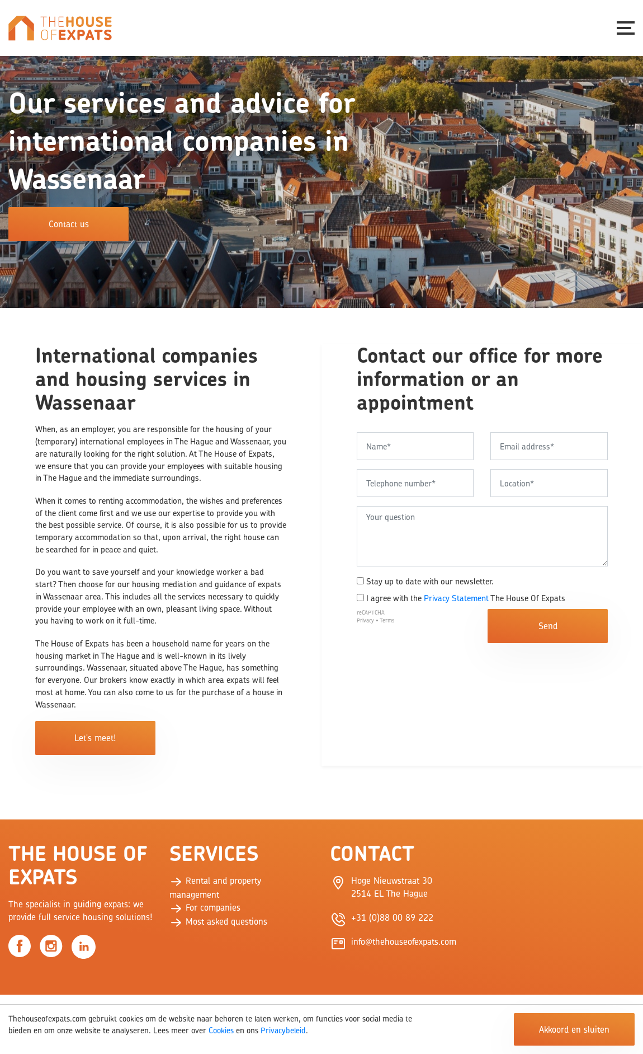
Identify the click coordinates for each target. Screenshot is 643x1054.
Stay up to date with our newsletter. (425, 581)
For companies (204, 907)
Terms (387, 620)
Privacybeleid (283, 1030)
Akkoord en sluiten (574, 1029)
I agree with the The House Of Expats (461, 598)
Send (547, 626)
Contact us (69, 224)
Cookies (221, 1030)
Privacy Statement (456, 598)
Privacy (365, 620)
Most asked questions (218, 921)
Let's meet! (95, 738)
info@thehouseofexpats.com (403, 941)
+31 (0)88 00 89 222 (392, 917)
